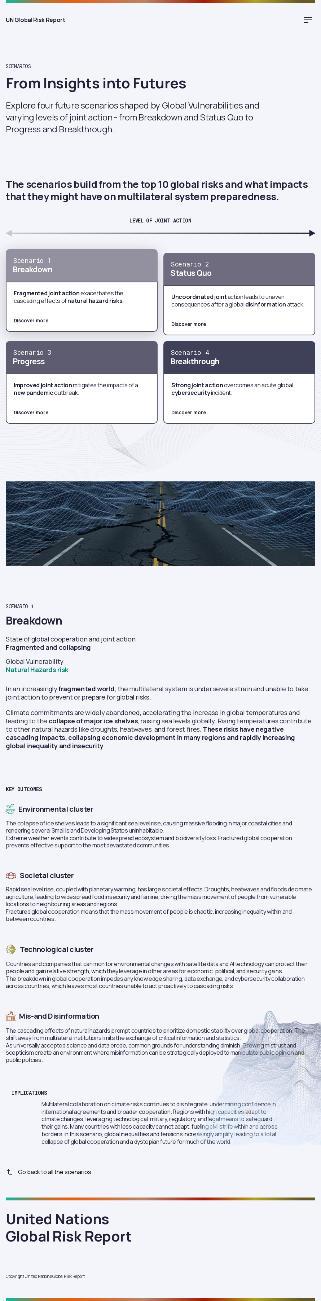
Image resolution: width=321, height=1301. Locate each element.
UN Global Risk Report (13, 19)
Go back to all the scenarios (48, 1172)
